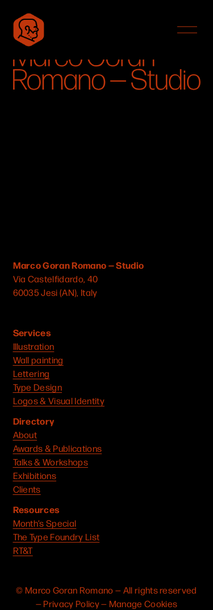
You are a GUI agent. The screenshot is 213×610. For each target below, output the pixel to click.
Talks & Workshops (50, 462)
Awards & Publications (57, 448)
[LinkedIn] (84, 312)
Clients (27, 489)
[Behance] (106, 312)
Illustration (34, 346)
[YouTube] (41, 312)
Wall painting (38, 360)
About (25, 434)
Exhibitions (35, 475)
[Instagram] (20, 312)
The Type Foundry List (56, 537)
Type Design (37, 387)
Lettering (31, 373)
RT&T (23, 550)
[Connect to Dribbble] (63, 312)
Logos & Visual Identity (59, 400)
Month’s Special (45, 523)
